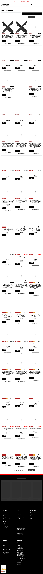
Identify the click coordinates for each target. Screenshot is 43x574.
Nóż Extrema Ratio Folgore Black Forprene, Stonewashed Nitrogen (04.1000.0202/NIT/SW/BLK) (21, 63)
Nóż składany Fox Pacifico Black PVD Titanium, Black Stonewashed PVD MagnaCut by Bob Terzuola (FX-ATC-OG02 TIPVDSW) (8, 202)
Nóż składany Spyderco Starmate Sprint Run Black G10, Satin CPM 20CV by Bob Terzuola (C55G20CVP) (7, 457)
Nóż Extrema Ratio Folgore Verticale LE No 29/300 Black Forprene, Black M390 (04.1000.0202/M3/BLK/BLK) (35, 36)
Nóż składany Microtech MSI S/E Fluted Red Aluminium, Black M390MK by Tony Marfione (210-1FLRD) (35, 372)
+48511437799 (7, 547)
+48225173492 (7, 550)
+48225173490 (7, 552)
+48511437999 (7, 549)
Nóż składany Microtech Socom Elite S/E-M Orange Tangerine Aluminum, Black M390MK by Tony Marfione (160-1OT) (21, 344)
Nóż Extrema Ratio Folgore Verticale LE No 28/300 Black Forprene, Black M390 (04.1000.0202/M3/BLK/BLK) (21, 36)
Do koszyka (4, 67)
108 (26, 17)
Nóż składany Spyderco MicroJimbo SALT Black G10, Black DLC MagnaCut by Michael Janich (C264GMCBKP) (21, 430)
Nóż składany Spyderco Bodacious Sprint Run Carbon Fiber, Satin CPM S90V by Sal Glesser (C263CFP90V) (35, 429)
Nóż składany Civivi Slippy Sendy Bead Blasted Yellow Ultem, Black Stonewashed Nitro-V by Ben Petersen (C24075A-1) (21, 286)
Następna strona (30, 17)
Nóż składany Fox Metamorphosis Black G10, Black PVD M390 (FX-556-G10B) (8, 229)
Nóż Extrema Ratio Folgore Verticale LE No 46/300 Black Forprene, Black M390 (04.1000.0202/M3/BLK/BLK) (35, 63)
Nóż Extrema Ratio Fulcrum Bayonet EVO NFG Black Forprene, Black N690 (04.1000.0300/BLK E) (35, 89)
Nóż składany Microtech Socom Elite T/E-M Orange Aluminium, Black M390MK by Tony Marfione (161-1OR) (35, 344)
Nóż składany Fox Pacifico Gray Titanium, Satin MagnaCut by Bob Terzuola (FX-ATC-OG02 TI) (35, 173)
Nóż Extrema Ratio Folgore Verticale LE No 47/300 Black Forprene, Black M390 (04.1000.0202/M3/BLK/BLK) (7, 36)
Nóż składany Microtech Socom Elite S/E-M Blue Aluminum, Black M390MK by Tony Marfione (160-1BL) (8, 344)
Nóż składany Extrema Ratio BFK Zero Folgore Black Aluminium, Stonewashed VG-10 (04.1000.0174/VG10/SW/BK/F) (8, 90)
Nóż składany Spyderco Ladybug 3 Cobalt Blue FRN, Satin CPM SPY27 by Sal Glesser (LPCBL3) (35, 400)
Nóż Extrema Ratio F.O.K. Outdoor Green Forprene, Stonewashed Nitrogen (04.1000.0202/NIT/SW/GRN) (8, 286)
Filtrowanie (32, 13)
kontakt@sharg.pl (8, 553)
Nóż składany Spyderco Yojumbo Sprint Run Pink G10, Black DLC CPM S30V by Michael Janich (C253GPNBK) (21, 401)
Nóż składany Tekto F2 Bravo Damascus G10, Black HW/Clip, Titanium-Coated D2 (21, 229)
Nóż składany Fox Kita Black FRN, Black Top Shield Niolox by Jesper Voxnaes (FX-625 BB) (35, 201)
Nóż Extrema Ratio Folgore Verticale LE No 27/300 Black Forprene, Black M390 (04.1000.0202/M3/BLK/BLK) (7, 63)
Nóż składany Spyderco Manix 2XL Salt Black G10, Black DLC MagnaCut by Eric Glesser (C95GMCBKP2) (35, 257)
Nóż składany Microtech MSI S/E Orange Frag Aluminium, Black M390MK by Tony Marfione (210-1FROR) (35, 315)
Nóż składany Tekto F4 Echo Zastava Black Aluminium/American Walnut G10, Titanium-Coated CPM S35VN (8, 257)
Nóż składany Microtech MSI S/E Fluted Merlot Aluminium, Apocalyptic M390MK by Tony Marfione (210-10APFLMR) (8, 373)
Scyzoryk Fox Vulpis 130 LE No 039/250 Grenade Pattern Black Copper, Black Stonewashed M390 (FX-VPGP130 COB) (7, 173)
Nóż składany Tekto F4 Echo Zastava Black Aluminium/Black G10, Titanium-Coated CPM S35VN (35, 229)
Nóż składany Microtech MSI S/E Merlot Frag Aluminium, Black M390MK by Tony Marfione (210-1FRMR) (7, 401)
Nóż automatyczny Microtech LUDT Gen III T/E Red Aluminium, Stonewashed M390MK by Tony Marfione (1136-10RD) (21, 315)
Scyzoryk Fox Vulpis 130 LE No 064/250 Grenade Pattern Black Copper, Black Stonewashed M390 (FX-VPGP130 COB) (21, 173)
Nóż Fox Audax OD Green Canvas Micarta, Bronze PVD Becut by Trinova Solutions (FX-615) (21, 201)
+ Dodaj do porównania (7, 43)
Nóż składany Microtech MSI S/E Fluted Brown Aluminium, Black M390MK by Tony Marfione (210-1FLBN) (21, 373)
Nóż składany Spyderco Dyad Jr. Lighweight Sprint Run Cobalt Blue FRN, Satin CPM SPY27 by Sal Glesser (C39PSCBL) (8, 430)
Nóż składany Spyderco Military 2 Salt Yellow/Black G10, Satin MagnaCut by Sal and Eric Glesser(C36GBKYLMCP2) (21, 257)
